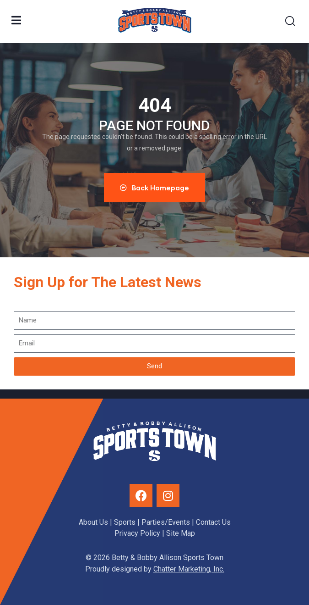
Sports (125, 522)
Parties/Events (165, 522)
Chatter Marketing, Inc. (188, 569)
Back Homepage (154, 187)
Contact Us (213, 522)
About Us (93, 522)
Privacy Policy (137, 533)
